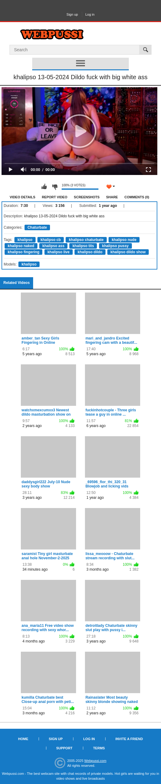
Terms (99, 748)
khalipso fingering (23, 252)
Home (23, 739)
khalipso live (59, 252)
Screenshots (87, 197)
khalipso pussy (115, 246)
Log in (89, 14)
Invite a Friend (129, 739)
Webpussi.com (95, 761)
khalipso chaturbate (86, 240)
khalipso (25, 240)
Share (112, 197)
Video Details (23, 197)
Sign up (72, 14)
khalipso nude (124, 240)
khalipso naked (21, 246)
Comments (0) (137, 197)
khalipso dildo (90, 252)
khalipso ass (53, 246)
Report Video (54, 197)
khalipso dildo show (128, 252)
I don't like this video (54, 186)
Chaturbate (37, 227)
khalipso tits (83, 246)
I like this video (44, 186)
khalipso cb (50, 240)
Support (64, 748)
